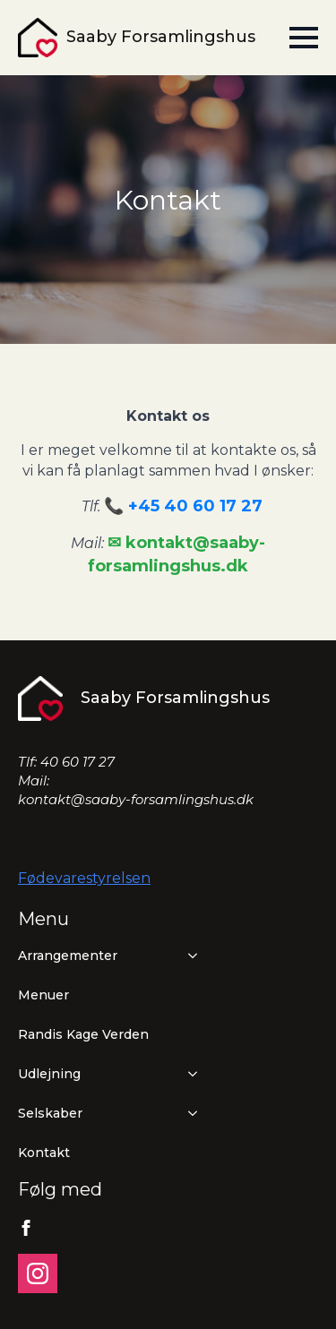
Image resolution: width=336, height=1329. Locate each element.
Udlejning (49, 1073)
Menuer (43, 995)
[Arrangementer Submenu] (189, 955)
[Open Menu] (303, 37)
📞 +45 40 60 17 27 (183, 506)
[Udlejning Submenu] (189, 1073)
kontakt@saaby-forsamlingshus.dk (136, 799)
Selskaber (50, 1113)
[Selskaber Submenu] (189, 1113)
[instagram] (37, 1273)
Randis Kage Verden (83, 1034)
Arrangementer (67, 955)
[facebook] (26, 1228)
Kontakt (44, 1152)
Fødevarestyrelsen (84, 878)
